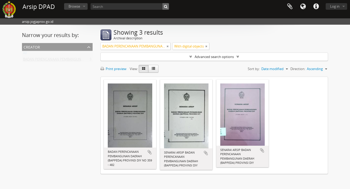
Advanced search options (214, 56)
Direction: (297, 68)
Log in (335, 6)
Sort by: (254, 68)
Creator (32, 46)
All (25, 54)
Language (302, 6)
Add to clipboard (149, 152)
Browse (74, 6)
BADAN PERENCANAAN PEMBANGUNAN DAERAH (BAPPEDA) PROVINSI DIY (81, 60)
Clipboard (289, 6)
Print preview (113, 68)
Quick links (316, 6)
